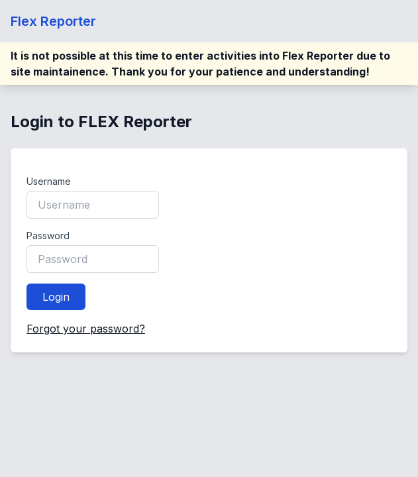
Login (56, 296)
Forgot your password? (85, 328)
